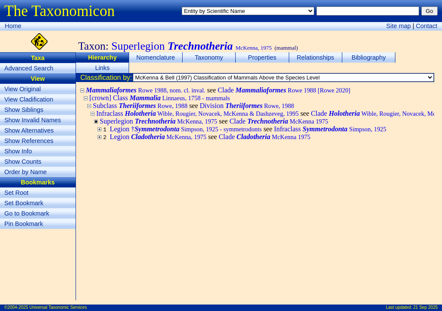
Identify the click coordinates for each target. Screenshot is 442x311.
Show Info (18, 151)
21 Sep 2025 (425, 307)
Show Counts (22, 161)
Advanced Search (29, 68)
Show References (29, 140)
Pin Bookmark (23, 223)
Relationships (315, 57)
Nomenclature (155, 57)
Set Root (16, 192)
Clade (284, 90)
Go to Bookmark (26, 213)
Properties (262, 57)
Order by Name (25, 171)
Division (247, 105)
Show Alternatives (29, 130)
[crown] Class (159, 98)
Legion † (186, 129)
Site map (398, 25)
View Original (22, 89)
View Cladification (28, 99)
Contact (426, 25)
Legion (158, 136)
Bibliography (369, 57)
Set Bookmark (23, 203)
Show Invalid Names (32, 120)
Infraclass (197, 113)
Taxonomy (209, 57)
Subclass (140, 105)
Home (13, 25)
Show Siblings (23, 109)
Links (102, 67)
